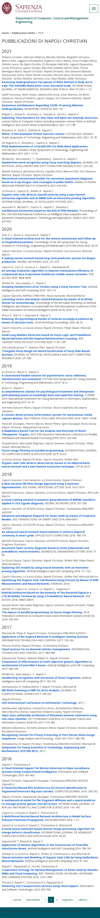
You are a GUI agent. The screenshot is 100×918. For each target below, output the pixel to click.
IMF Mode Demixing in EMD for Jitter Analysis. (31, 690)
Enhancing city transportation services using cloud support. (40, 886)
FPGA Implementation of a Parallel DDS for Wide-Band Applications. (45, 146)
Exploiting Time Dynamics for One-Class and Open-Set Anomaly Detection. (50, 117)
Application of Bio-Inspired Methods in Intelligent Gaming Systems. (45, 636)
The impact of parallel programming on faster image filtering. (42, 612)
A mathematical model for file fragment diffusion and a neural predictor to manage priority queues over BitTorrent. (49, 802)
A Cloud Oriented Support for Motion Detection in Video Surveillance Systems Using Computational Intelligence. (45, 769)
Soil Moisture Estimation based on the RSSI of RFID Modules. (40, 210)
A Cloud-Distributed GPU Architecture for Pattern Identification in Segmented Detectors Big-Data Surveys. (44, 789)
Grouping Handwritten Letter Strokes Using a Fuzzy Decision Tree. (44, 286)
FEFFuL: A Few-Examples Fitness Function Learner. (33, 134)
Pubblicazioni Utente (23, 33)
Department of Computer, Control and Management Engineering (52, 20)
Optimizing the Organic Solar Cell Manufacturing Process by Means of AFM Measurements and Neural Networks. (50, 581)
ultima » (83, 899)
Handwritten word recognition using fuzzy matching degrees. (42, 162)
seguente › (68, 899)
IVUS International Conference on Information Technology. (39, 702)
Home (5, 33)
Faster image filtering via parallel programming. (33, 450)
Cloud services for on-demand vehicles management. (36, 649)
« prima (16, 899)
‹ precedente (32, 899)
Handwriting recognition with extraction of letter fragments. (41, 677)
